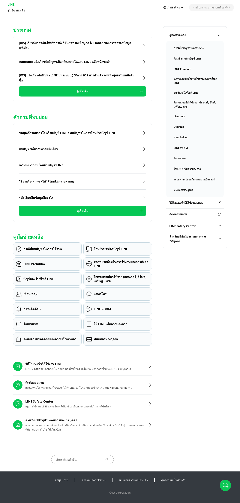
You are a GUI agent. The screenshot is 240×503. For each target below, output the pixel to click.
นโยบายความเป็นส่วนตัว (133, 480)
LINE (11, 4)
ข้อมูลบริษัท (61, 480)
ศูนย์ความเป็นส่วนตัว (173, 480)
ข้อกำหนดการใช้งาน (94, 480)
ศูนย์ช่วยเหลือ (16, 10)
